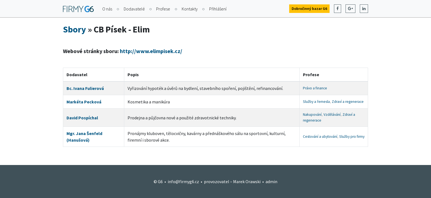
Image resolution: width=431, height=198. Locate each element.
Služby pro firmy (351, 136)
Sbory (74, 29)
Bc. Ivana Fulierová (85, 88)
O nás (107, 9)
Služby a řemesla (316, 101)
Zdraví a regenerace (348, 101)
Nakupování (312, 114)
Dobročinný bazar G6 (309, 8)
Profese (163, 9)
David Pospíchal (82, 117)
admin (271, 181)
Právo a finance (315, 88)
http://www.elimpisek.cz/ (151, 51)
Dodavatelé (134, 9)
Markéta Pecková (84, 102)
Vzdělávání (332, 114)
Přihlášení (217, 9)
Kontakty (190, 9)
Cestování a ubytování (320, 136)
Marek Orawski (247, 181)
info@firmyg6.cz (183, 181)
